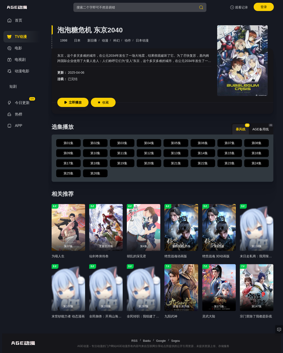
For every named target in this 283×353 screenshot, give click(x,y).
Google (161, 340)
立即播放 (73, 102)
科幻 (116, 40)
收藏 (103, 102)
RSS (134, 340)
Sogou (175, 340)
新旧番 (92, 40)
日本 (77, 40)
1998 (63, 40)
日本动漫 (142, 40)
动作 (128, 40)
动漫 (105, 40)
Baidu (147, 340)
